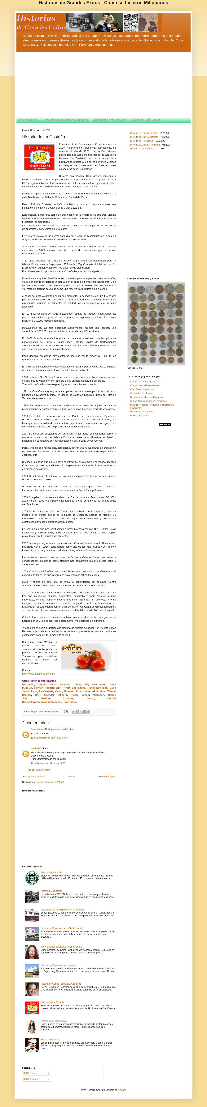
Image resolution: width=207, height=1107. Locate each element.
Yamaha (64, 684)
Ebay (32, 702)
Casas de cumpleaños (141, 393)
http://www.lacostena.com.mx (38, 673)
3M (86, 684)
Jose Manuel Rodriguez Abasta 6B (49, 729)
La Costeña (46, 691)
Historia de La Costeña (52, 1002)
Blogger (122, 1090)
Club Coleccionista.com (142, 389)
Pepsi (53, 684)
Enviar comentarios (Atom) (50, 782)
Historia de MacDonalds (146, 119)
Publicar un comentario (39, 770)
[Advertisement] (103, 84)
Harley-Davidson (98, 687)
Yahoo (85, 694)
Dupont (41, 684)
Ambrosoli (43, 702)
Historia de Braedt (50, 1039)
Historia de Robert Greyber (144, 133)
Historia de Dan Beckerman (144, 137)
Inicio (72, 776)
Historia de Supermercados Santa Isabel (61, 928)
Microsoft (98, 694)
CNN (38, 694)
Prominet (55, 702)
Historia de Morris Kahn (142, 148)
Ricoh (74, 694)
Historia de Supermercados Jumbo (58, 965)
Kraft (67, 687)
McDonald (28, 684)
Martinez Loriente (57, 698)
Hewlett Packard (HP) (47, 687)
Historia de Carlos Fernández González (61, 983)
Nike (94, 684)
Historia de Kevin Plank (142, 141)
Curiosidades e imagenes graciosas (148, 401)
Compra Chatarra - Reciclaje (144, 381)
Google (77, 684)
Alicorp (62, 694)
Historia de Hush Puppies (54, 1021)
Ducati (90, 698)
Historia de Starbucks (52, 872)
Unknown (36, 748)
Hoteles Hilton (73, 691)
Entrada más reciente (34, 776)
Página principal (28, 119)
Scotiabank (78, 687)
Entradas (30, 1073)
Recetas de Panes (139, 415)
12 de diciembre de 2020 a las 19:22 (49, 738)
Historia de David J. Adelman (145, 144)
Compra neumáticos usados (144, 385)
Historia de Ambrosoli (51, 891)
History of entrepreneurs (142, 411)
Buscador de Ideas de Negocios (146, 397)
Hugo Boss (69, 702)
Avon (103, 684)
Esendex (49, 694)
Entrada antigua (107, 776)
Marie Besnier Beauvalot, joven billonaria (61, 946)
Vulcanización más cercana (110, 119)
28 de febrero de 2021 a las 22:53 (48, 763)
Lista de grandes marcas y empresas (66, 119)
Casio (58, 691)
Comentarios (32, 1079)
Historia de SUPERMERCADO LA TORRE (62, 909)
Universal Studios (94, 691)
